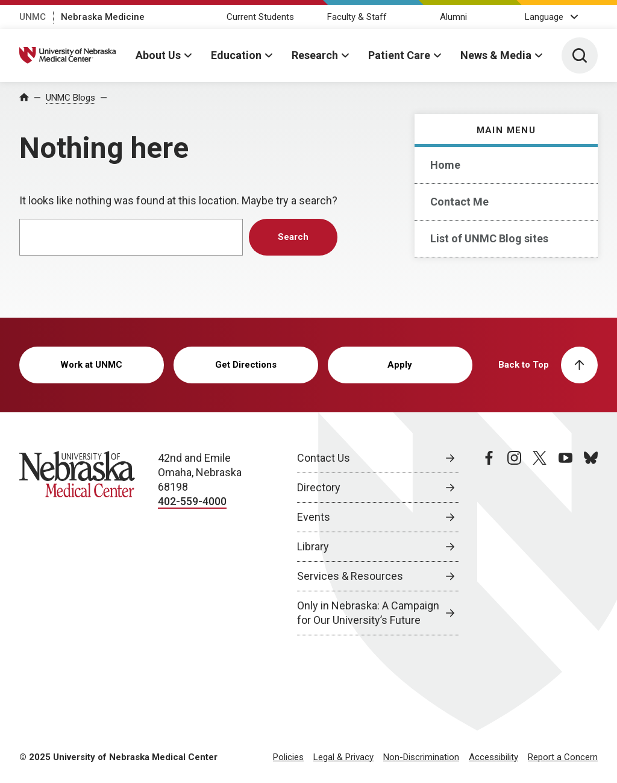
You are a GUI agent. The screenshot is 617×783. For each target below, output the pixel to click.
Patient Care (399, 55)
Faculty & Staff (357, 16)
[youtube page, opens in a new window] (565, 543)
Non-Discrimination (421, 757)
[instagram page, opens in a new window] (514, 543)
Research (315, 55)
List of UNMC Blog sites (489, 238)
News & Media (495, 55)
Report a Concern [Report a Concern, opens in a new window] (563, 757)
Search (293, 236)
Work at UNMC (91, 364)
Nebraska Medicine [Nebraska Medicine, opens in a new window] (103, 16)
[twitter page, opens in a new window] (540, 543)
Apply (399, 364)
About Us (158, 55)
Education (236, 55)
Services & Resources (350, 576)
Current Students (260, 16)
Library (313, 546)
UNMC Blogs (70, 97)
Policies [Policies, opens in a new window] (288, 757)
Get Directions (246, 364)
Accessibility (493, 757)
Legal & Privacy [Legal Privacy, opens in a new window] (343, 757)
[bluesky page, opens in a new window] (591, 543)
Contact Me (459, 201)
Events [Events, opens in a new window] (313, 517)
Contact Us (323, 457)
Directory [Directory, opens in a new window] (318, 487)
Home (445, 165)
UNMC (32, 16)
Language (544, 16)
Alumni (453, 16)
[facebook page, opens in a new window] (489, 543)
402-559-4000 (192, 501)
